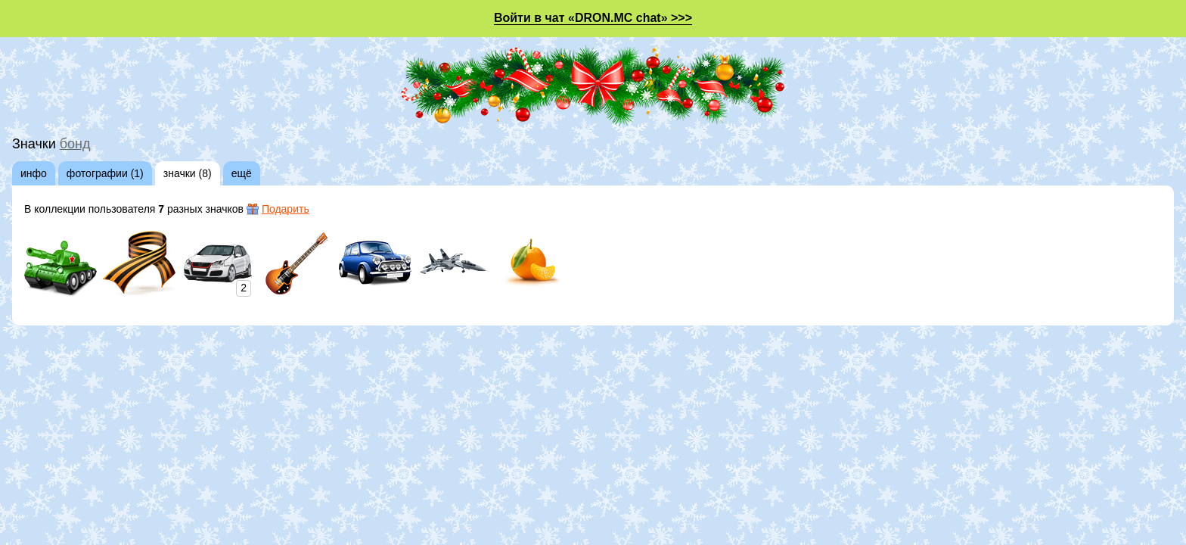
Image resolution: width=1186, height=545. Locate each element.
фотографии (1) (105, 173)
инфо (33, 173)
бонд (75, 143)
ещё (241, 173)
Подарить (285, 209)
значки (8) (187, 173)
